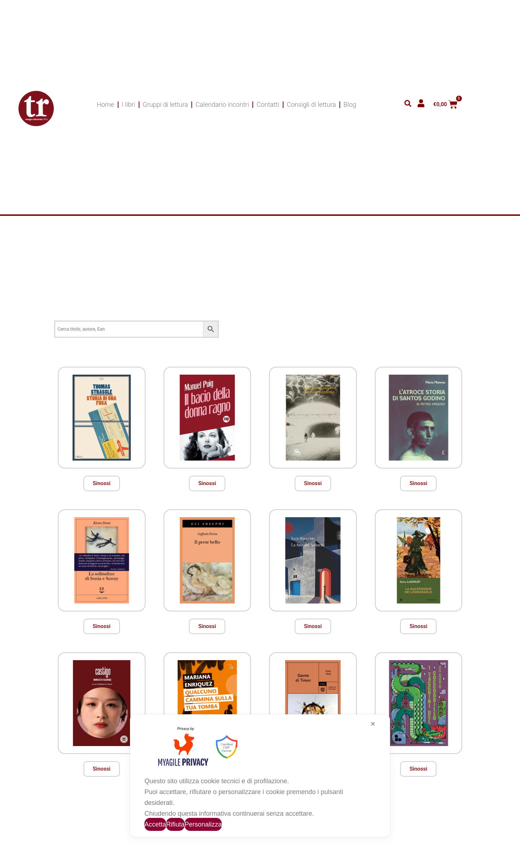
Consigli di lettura (311, 104)
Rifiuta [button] (175, 824)
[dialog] (260, 775)
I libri (128, 104)
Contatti (267, 104)
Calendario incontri (222, 104)
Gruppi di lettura (165, 104)
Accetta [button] (155, 824)
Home (105, 104)
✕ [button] (373, 724)
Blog (349, 104)
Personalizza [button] (203, 824)
